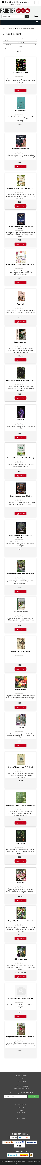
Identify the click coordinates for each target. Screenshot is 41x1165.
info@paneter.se (23, 1088)
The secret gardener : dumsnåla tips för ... (20, 998)
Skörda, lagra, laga (20, 959)
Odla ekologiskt (20, 689)
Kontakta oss (21, 1081)
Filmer (20, 1110)
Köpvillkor (21, 1079)
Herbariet (20, 420)
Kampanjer (20, 1119)
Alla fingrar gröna (20, 111)
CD (20, 1115)
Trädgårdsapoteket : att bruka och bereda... (20, 1037)
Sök (27, 16)
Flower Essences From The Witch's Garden (20, 227)
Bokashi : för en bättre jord (20, 149)
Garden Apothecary (20, 342)
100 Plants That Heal (20, 72)
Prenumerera (33, 1096)
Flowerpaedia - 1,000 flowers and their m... (20, 264)
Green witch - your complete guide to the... (20, 380)
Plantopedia (20, 843)
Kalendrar (20, 1112)
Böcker (10, 28)
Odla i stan (20, 727)
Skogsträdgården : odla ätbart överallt (20, 921)
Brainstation (19, 1161)
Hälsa (16, 28)
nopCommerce (12, 1161)
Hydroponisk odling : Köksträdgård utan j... (21, 458)
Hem (4, 28)
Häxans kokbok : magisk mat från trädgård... (20, 536)
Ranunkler (20, 883)
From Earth (20, 304)
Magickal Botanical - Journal (20, 651)
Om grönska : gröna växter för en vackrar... (20, 805)
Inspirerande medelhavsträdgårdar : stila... (20, 574)
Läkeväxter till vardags (20, 612)
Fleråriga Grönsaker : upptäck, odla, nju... (20, 188)
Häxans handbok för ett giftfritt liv (20, 496)
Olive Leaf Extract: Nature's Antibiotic (20, 767)
